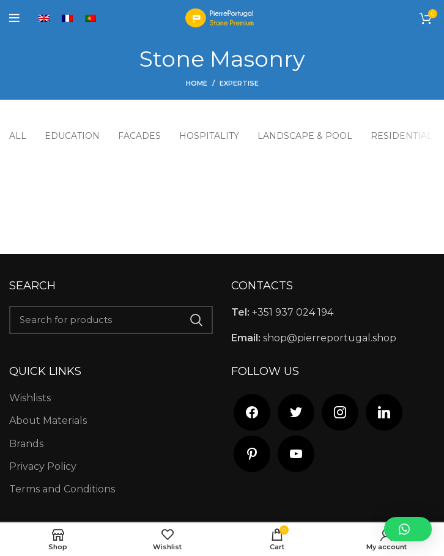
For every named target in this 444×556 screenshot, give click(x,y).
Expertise (239, 83)
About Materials (48, 420)
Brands (26, 444)
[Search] (111, 320)
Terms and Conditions (62, 489)
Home (196, 83)
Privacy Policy (42, 466)
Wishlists (30, 398)
